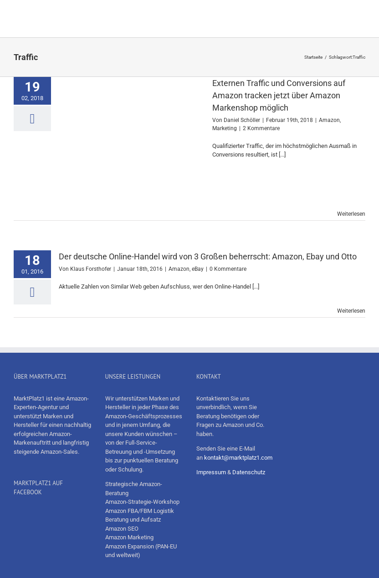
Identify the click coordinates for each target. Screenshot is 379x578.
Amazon (329, 120)
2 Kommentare (261, 128)
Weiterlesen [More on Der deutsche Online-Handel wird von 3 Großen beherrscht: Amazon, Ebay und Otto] (351, 311)
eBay (198, 269)
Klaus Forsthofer (90, 269)
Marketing (224, 128)
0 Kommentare (228, 269)
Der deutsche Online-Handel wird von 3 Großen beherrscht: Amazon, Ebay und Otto (208, 256)
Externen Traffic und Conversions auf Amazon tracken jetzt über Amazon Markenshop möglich (278, 95)
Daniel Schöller (242, 120)
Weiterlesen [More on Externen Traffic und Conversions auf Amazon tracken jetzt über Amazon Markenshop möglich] (351, 214)
